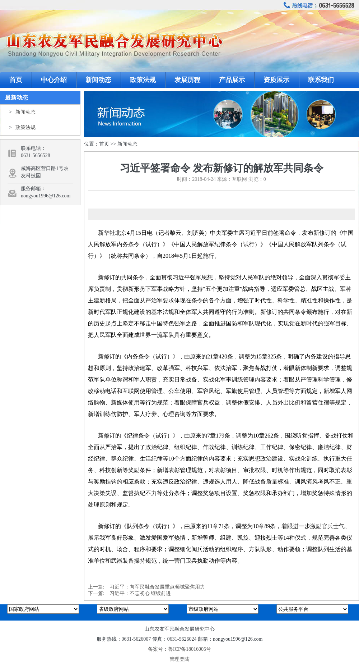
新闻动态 (98, 79)
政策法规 (143, 79)
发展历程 (187, 79)
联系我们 (321, 79)
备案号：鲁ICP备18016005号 (179, 649)
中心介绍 (54, 79)
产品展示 (232, 79)
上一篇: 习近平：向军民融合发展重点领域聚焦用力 (146, 587)
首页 (15, 79)
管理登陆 (179, 659)
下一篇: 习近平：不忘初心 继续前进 (129, 593)
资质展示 (276, 79)
